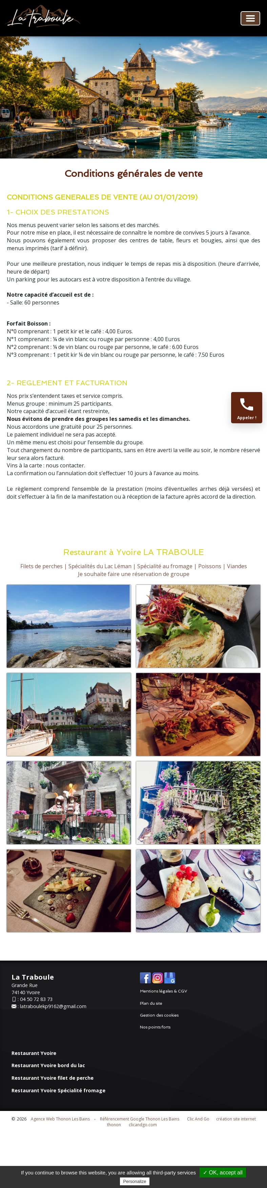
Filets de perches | (43, 566)
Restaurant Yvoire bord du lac (48, 1065)
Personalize (134, 1181)
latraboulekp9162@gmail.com (53, 1006)
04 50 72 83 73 (36, 999)
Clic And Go (198, 1119)
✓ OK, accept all (223, 1172)
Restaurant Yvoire (34, 1053)
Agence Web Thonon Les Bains (60, 1119)
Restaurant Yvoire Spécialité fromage (58, 1090)
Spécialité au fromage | (167, 566)
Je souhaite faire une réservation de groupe (133, 574)
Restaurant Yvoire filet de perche (53, 1078)
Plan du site (151, 1003)
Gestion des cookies (159, 1015)
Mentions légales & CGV (163, 991)
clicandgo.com (143, 1125)
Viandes (237, 566)
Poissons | (212, 566)
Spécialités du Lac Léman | (102, 566)
